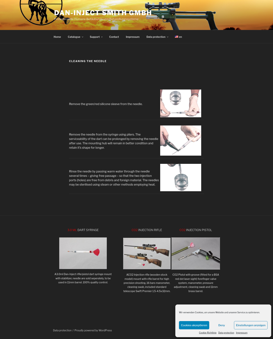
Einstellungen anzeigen (251, 325)
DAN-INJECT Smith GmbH (103, 13)
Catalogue (76, 36)
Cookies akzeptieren (194, 325)
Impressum (241, 332)
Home (57, 36)
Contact (114, 36)
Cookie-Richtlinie (208, 332)
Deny (221, 325)
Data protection (226, 332)
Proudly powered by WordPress (93, 330)
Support (96, 36)
